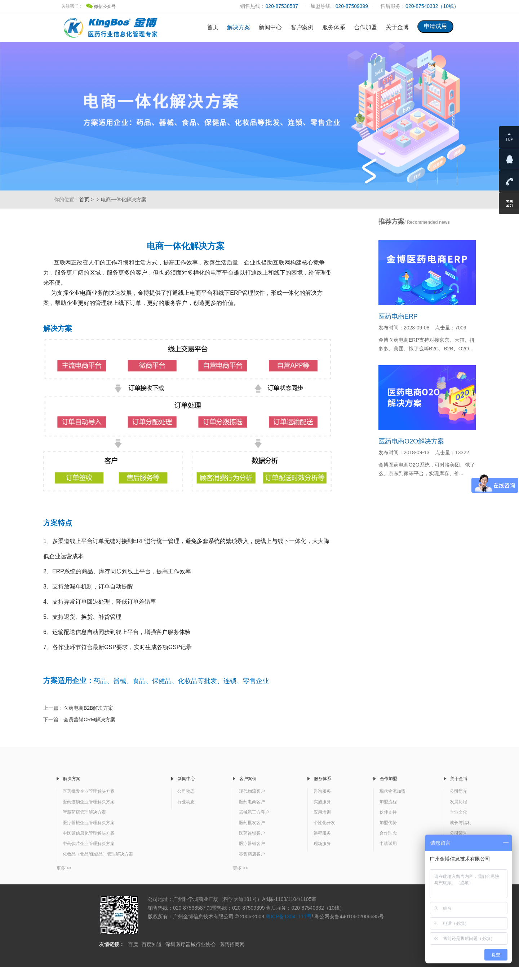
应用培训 (322, 812)
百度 (133, 944)
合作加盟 (365, 27)
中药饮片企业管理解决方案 (89, 843)
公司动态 (186, 791)
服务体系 (333, 27)
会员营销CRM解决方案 (89, 719)
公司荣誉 (458, 833)
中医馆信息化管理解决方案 (89, 833)
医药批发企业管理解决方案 (89, 791)
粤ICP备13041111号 (289, 916)
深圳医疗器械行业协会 (190, 944)
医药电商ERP (398, 316)
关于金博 (397, 27)
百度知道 (152, 944)
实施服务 (322, 801)
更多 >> (64, 868)
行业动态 (186, 801)
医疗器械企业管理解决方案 (89, 822)
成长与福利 (460, 822)
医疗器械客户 (252, 843)
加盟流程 (388, 801)
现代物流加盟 (392, 791)
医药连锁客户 (252, 833)
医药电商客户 (252, 801)
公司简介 (458, 791)
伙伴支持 (388, 812)
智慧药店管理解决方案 (84, 812)
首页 (212, 27)
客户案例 (302, 27)
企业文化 (458, 812)
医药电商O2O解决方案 (411, 441)
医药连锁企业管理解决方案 (89, 801)
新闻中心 (270, 27)
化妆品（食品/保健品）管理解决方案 (98, 854)
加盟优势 (388, 822)
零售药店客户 (252, 854)
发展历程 (458, 801)
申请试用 (388, 843)
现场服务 (322, 843)
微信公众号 (101, 6)
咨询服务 (322, 791)
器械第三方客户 (254, 812)
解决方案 (238, 27)
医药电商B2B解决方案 (88, 708)
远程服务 (322, 833)
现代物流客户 (252, 791)
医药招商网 (232, 944)
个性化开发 (324, 822)
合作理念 (388, 833)
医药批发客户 (252, 822)
